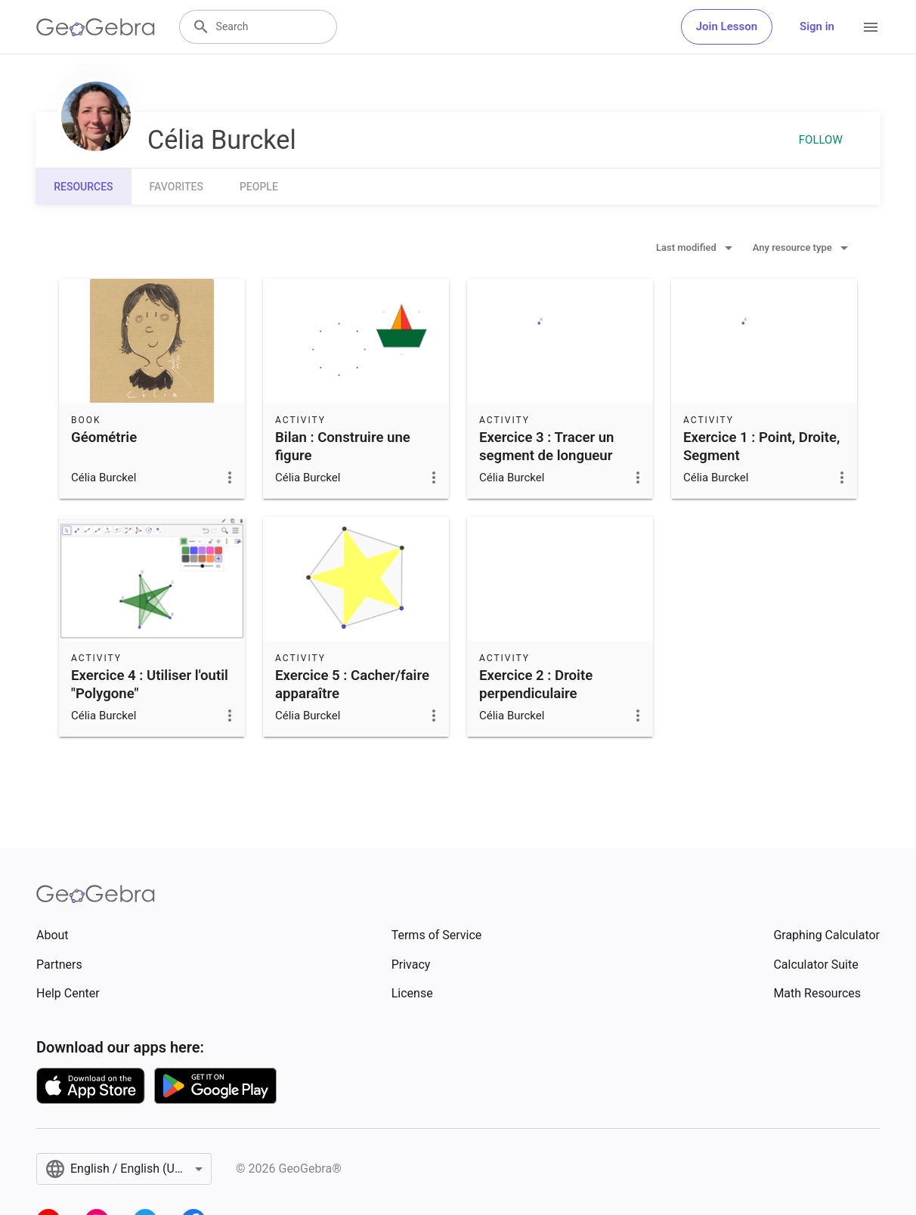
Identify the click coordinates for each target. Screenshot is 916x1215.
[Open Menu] (871, 27)
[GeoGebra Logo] (95, 27)
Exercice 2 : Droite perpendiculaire (536, 684)
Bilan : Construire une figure (342, 446)
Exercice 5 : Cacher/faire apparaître (352, 684)
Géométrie (104, 437)
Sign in (817, 26)
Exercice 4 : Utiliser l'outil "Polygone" (149, 684)
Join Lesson (726, 26)
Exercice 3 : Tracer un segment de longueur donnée (546, 455)
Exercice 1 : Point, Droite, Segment (761, 446)
